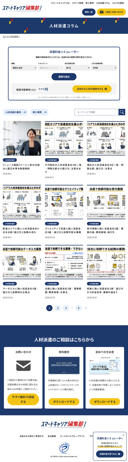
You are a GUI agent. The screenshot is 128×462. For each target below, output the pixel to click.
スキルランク (42, 63)
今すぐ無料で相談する (23, 399)
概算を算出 (64, 76)
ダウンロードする (64, 402)
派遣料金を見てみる (110, 453)
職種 (13, 63)
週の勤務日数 (70, 63)
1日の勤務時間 (97, 63)
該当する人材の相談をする (92, 88)
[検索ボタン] (122, 112)
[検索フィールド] (97, 112)
